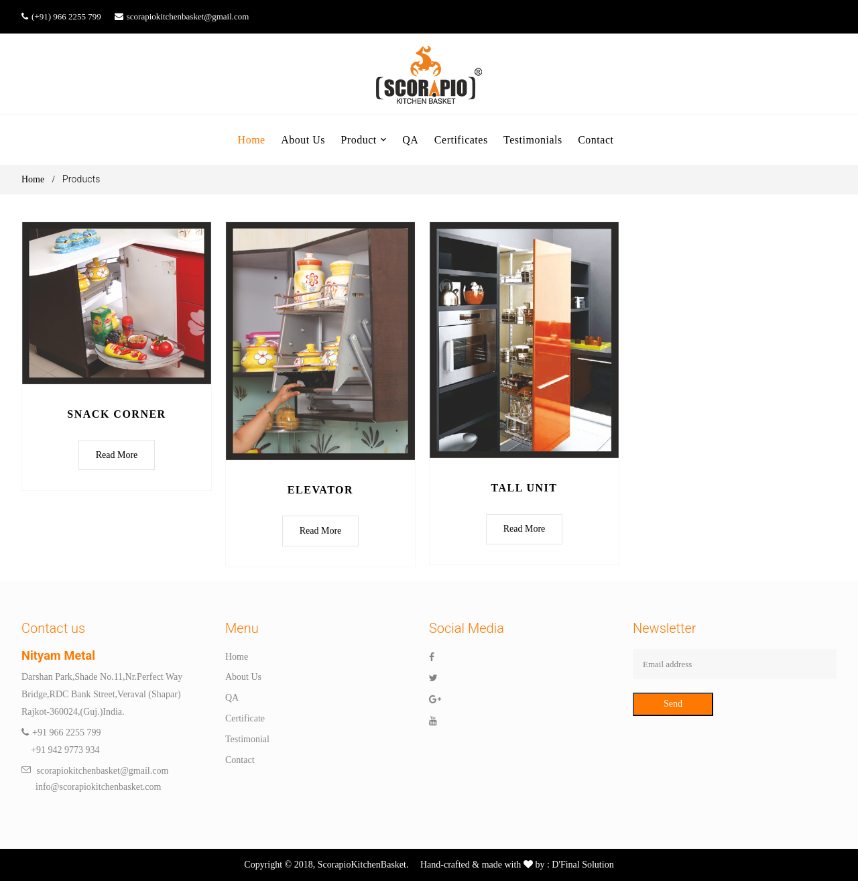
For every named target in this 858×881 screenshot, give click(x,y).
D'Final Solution (582, 865)
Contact (240, 760)
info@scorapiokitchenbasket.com (91, 787)
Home (32, 179)
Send (673, 704)
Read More (117, 455)
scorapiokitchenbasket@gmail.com (188, 16)
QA (232, 698)
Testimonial (247, 739)
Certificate (245, 719)
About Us (243, 677)
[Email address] (735, 664)
